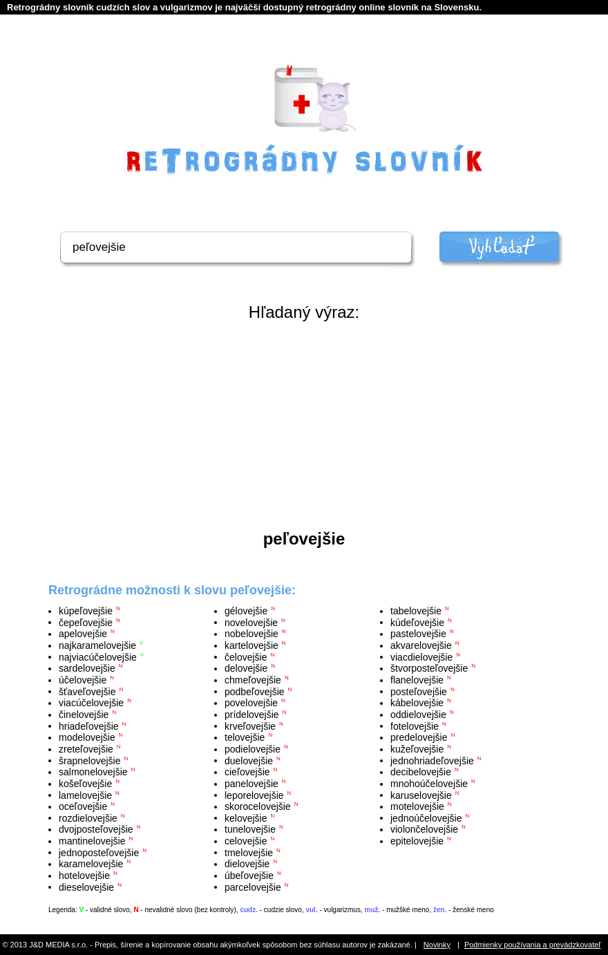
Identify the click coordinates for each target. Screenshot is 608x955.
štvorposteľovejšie (429, 668)
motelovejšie (417, 806)
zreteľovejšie (86, 749)
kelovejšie (246, 817)
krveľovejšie (250, 725)
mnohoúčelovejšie (429, 783)
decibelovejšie (420, 771)
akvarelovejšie (421, 645)
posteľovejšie (418, 691)
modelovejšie (87, 737)
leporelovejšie (254, 794)
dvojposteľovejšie (96, 829)
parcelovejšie (253, 886)
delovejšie (246, 668)
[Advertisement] (304, 425)
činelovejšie (83, 714)
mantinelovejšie (92, 841)
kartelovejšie (251, 645)
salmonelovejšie (93, 771)
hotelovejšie (84, 875)
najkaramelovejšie (97, 645)
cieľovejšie (247, 771)
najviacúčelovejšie (98, 656)
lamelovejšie (85, 794)
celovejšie (246, 841)
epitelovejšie (417, 841)
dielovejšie (247, 863)
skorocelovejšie (258, 806)
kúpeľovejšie (86, 610)
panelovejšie (251, 783)
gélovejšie (246, 610)
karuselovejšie (421, 794)
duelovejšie (249, 760)
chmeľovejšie (253, 679)
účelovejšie (82, 679)
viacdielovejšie (421, 656)
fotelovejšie (414, 725)
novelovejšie (251, 621)
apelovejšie (83, 633)
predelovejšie (419, 737)
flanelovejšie (417, 679)
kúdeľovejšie (417, 621)
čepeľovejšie (86, 621)
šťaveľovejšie (87, 691)
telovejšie (245, 737)
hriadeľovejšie (89, 725)
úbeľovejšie (249, 875)
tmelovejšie (249, 852)
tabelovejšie (415, 610)
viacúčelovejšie (91, 702)
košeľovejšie (85, 783)
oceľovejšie (83, 806)
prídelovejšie (252, 714)
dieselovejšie (86, 886)
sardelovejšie (87, 668)
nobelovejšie (251, 633)
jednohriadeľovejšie (432, 760)
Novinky (437, 944)
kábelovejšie (417, 702)
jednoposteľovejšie (99, 852)
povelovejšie (251, 702)
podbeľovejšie (255, 691)
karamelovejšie (91, 863)
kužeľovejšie (417, 749)
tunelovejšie (250, 829)
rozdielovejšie (88, 817)
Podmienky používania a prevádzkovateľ (532, 944)
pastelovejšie (418, 633)
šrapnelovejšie (90, 760)
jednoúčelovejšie (426, 817)
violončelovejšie (424, 829)
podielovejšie (253, 749)
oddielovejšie (418, 714)
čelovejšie (246, 656)
